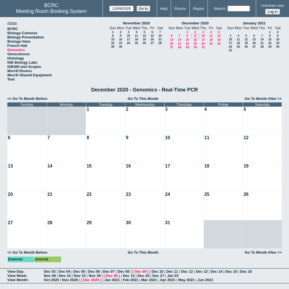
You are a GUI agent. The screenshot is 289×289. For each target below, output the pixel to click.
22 (112, 43)
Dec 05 (79, 271)
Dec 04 (64, 271)
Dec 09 (140, 271)
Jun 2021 (205, 280)
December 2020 (195, 23)
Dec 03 (50, 271)
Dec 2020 (91, 280)
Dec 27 (158, 276)
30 (120, 46)
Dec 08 (123, 271)
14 (159, 35)
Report (198, 8)
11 (136, 35)
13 (152, 35)
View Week (16, 276)
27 (152, 43)
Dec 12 (187, 271)
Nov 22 (80, 276)
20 (152, 39)
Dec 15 (231, 271)
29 (112, 46)
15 (112, 39)
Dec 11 (172, 271)
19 (144, 39)
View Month (17, 280)
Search (219, 8)
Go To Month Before (30, 99)
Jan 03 (172, 276)
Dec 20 (143, 276)
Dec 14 (216, 271)
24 (128, 43)
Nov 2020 (70, 280)
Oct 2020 (51, 280)
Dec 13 (202, 271)
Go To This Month (143, 99)
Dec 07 (109, 271)
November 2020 (136, 23)
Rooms (180, 8)
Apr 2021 (168, 280)
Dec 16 (246, 271)
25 (136, 43)
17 (128, 39)
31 (203, 47)
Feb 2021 (130, 280)
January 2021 (254, 23)
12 (144, 35)
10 (128, 35)
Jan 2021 (112, 280)
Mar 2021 (149, 280)
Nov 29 (95, 276)
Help (164, 8)
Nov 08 (50, 276)
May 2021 (186, 280)
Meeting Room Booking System (51, 11)
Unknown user (272, 5)
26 (144, 43)
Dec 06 (94, 271)
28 (159, 43)
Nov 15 (65, 276)
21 (159, 39)
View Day (15, 271)
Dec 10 (157, 271)
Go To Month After (261, 99)
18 (136, 39)
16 (120, 39)
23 (120, 43)
